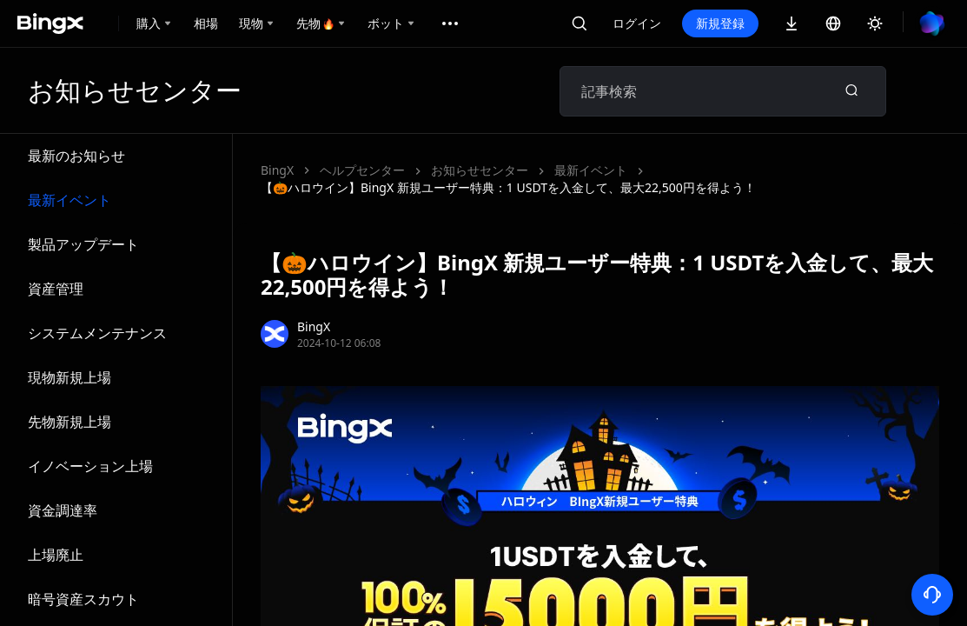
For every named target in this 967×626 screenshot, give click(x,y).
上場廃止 (55, 555)
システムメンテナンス (97, 333)
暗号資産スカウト (83, 599)
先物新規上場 (69, 422)
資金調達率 (62, 510)
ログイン (637, 23)
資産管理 (55, 289)
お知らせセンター (479, 170)
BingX (277, 170)
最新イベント (69, 200)
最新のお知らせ (76, 156)
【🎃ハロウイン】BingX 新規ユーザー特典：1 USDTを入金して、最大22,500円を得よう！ (508, 187)
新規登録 (720, 23)
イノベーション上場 (90, 466)
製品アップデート (83, 244)
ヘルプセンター (362, 170)
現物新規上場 (69, 377)
